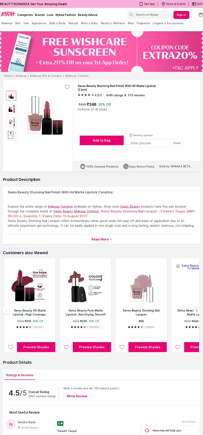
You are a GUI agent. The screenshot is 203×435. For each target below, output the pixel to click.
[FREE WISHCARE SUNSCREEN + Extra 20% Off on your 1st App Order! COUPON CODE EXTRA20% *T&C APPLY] (101, 51)
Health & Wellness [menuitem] (113, 23)
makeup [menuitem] (6, 23)
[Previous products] (6, 311)
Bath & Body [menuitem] (57, 23)
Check (177, 143)
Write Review (77, 396)
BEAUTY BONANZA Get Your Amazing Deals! (33, 4)
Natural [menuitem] (73, 23)
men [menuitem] (131, 23)
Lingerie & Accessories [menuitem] (168, 23)
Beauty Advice (88, 14)
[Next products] (196, 311)
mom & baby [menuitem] (89, 23)
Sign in (181, 14)
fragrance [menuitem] (143, 23)
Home (8, 75)
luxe (50, 14)
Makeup (21, 75)
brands (40, 14)
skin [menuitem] (18, 23)
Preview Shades (36, 347)
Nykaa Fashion (66, 14)
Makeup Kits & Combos (46, 75)
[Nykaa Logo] (8, 14)
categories (25, 14)
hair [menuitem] (26, 23)
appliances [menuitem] (39, 23)
